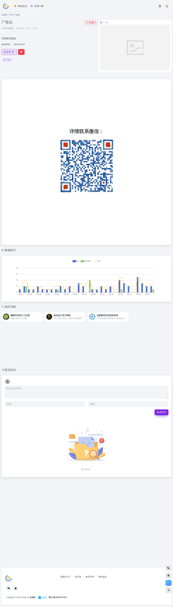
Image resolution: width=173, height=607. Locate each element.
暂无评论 (10, 369)
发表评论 (161, 412)
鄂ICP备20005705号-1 (58, 597)
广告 (11, 15)
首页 (5, 15)
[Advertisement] (86, 105)
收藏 (91, 22)
